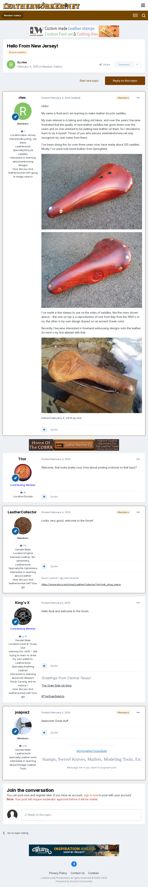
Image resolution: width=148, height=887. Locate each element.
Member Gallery (52, 66)
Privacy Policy (58, 873)
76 (23, 545)
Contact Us (78, 873)
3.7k (23, 636)
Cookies (93, 873)
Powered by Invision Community (74, 881)
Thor (22, 459)
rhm (22, 98)
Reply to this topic (125, 80)
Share (104, 64)
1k (23, 492)
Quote (54, 429)
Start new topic (89, 80)
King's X (22, 603)
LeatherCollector (22, 512)
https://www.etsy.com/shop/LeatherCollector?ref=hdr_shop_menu (81, 584)
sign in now (91, 795)
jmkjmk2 (22, 712)
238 (23, 745)
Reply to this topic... (39, 814)
